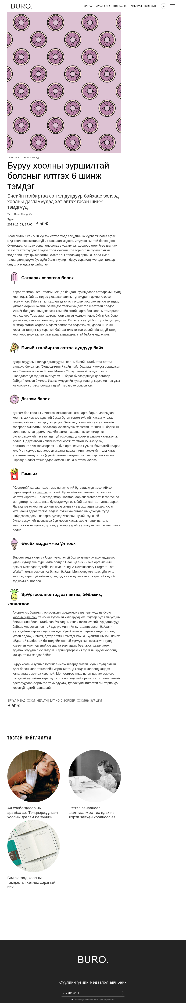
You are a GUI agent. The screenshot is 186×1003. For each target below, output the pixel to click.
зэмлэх (42, 492)
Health (42, 700)
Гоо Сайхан (120, 6)
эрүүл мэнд (16, 700)
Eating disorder (62, 700)
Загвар (88, 6)
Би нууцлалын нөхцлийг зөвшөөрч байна (95, 999)
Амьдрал (136, 6)
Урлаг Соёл (103, 6)
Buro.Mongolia (23, 214)
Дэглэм (18, 413)
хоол (31, 700)
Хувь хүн (150, 6)
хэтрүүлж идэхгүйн (93, 571)
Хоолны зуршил (89, 700)
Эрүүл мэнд (31, 157)
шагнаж (111, 245)
